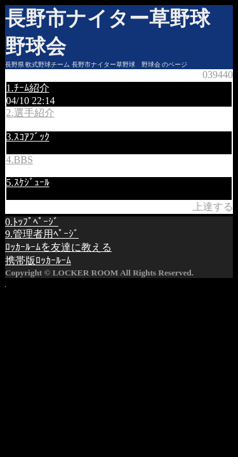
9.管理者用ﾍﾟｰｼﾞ (42, 233)
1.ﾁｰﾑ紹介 (28, 88)
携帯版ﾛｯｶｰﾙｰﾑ (38, 260)
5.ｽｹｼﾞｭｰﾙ (28, 182)
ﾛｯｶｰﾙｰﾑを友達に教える (58, 247)
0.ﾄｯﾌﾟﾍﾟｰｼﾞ (31, 221)
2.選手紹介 (30, 112)
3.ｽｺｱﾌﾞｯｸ (28, 136)
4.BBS (19, 159)
